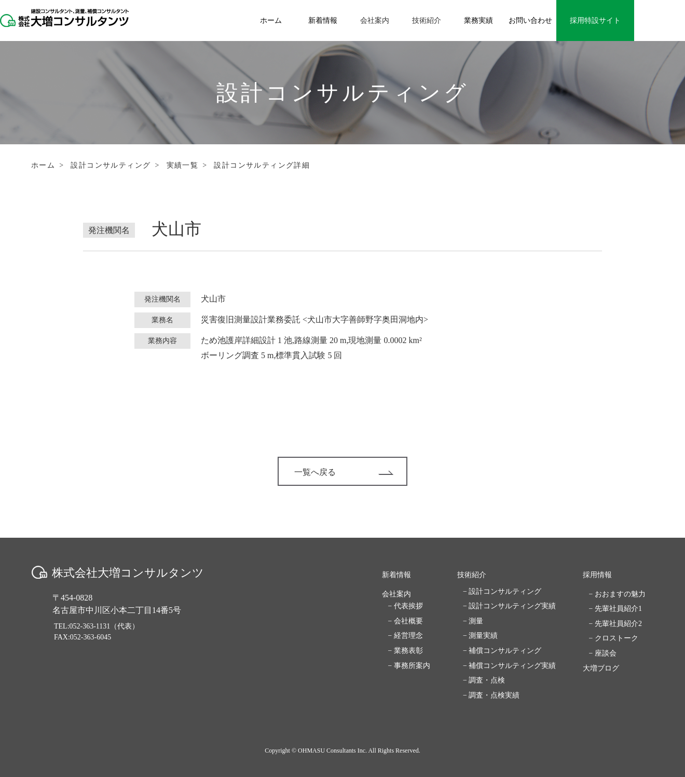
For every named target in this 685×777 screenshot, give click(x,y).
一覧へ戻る (343, 472)
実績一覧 (183, 165)
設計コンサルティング (110, 165)
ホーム (43, 165)
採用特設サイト (595, 20)
